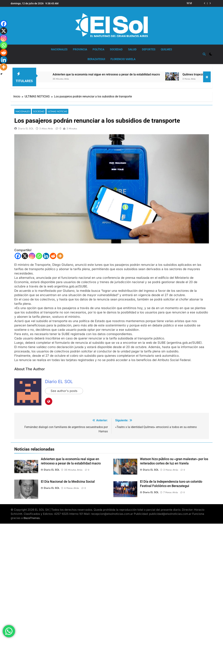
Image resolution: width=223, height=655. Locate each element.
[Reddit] (53, 255)
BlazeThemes (32, 517)
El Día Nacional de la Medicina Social (68, 481)
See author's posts (64, 390)
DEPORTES (148, 49)
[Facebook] (18, 255)
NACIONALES (59, 49)
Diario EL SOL (25, 128)
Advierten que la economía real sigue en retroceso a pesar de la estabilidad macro (109, 73)
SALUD (132, 49)
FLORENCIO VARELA (123, 59)
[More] (60, 255)
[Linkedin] (46, 255)
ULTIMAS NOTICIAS (55, 110)
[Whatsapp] (39, 255)
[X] (25, 255)
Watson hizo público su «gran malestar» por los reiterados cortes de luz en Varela (188, 3)
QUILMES (166, 49)
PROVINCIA (80, 49)
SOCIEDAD (116, 49)
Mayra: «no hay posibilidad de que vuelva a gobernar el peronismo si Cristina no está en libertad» (191, 3)
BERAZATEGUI (96, 59)
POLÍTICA (98, 49)
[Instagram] (32, 255)
